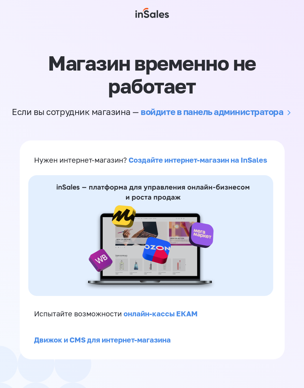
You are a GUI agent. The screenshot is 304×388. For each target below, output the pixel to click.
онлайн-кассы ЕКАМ (161, 313)
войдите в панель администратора (212, 111)
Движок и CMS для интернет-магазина (102, 339)
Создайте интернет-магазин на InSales (198, 159)
